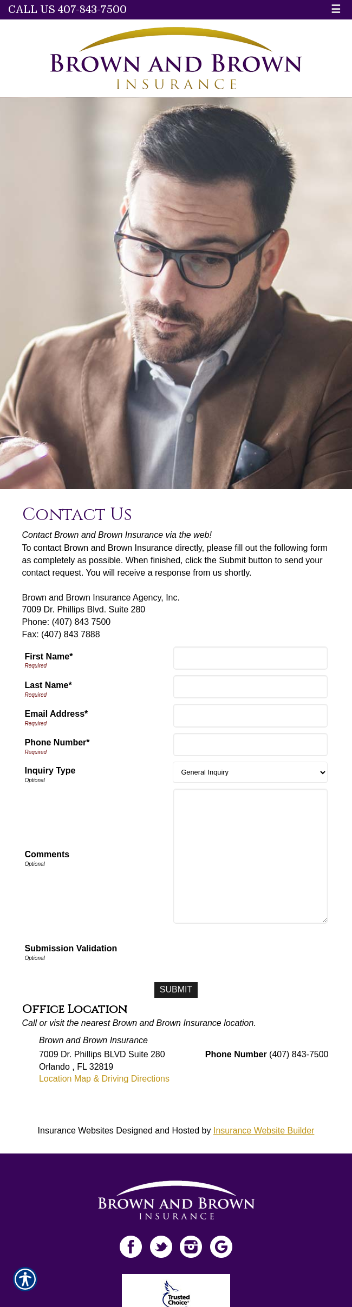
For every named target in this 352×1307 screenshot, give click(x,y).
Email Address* (56, 713)
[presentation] (245, 950)
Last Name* (48, 685)
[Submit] (176, 990)
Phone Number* (57, 742)
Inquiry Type (50, 770)
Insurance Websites (76, 1130)
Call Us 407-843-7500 (67, 9)
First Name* (49, 656)
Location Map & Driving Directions (104, 1078)
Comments (47, 854)
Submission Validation (71, 948)
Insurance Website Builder (263, 1130)
